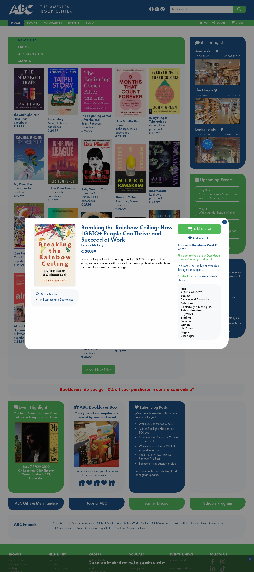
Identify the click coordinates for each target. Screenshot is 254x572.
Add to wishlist (199, 238)
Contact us (185, 276)
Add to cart (199, 229)
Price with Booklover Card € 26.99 (197, 247)
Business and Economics (58, 299)
